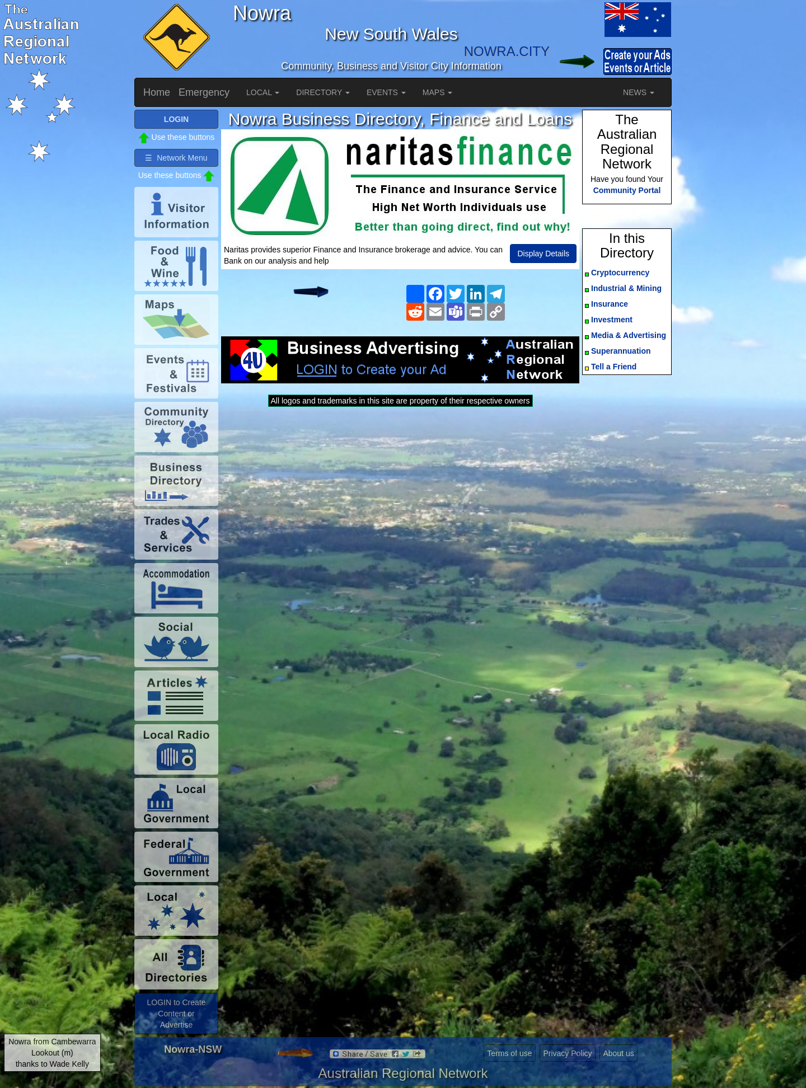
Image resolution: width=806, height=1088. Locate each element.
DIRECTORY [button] (323, 92)
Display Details (543, 253)
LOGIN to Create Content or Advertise (176, 1013)
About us (618, 1053)
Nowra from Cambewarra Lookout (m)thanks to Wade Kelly (52, 1052)
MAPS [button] (438, 92)
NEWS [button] (638, 92)
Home (156, 92)
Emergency (204, 92)
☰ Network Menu (176, 157)
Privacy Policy (567, 1053)
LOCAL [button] (262, 92)
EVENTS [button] (386, 92)
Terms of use (509, 1053)
